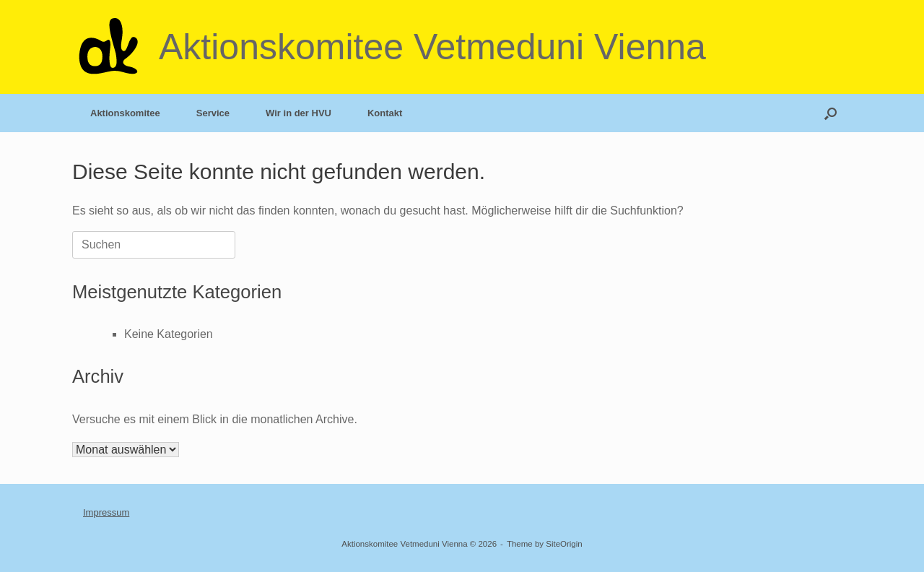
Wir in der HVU (298, 113)
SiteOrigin (564, 544)
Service (213, 113)
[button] (830, 113)
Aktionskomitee (125, 113)
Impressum (106, 512)
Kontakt (384, 113)
